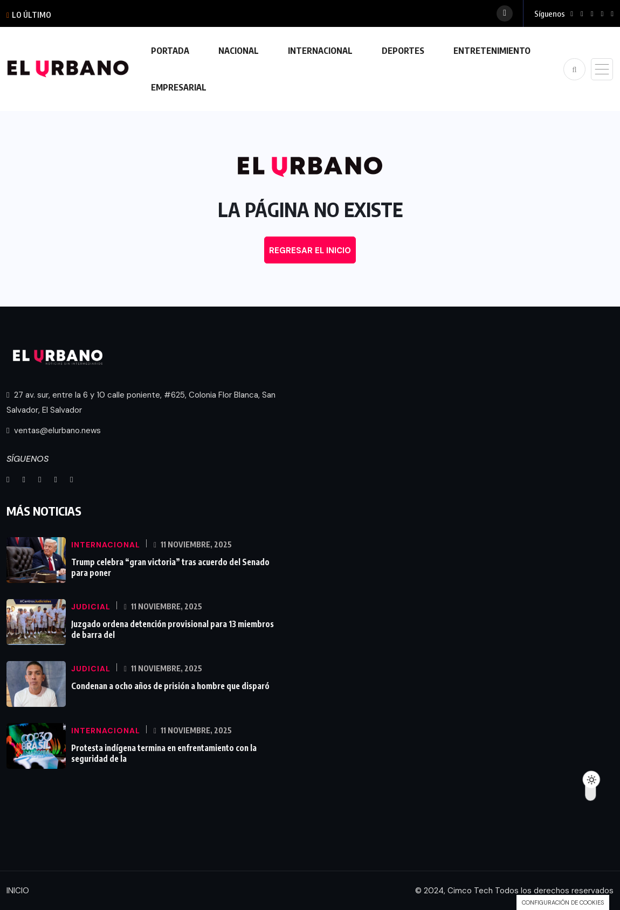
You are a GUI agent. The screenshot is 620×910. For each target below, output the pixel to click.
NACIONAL (238, 50)
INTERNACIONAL (320, 50)
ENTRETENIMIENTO (492, 50)
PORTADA (170, 50)
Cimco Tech (470, 890)
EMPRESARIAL (178, 87)
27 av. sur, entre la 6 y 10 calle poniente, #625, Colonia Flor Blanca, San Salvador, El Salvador (140, 402)
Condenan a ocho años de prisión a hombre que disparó (170, 686)
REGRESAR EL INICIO (310, 250)
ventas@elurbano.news (53, 430)
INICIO (17, 890)
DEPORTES (403, 50)
